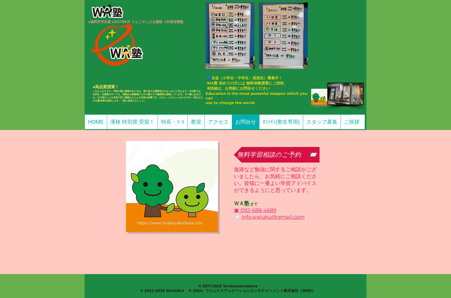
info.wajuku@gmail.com (273, 217)
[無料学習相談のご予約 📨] (277, 155)
